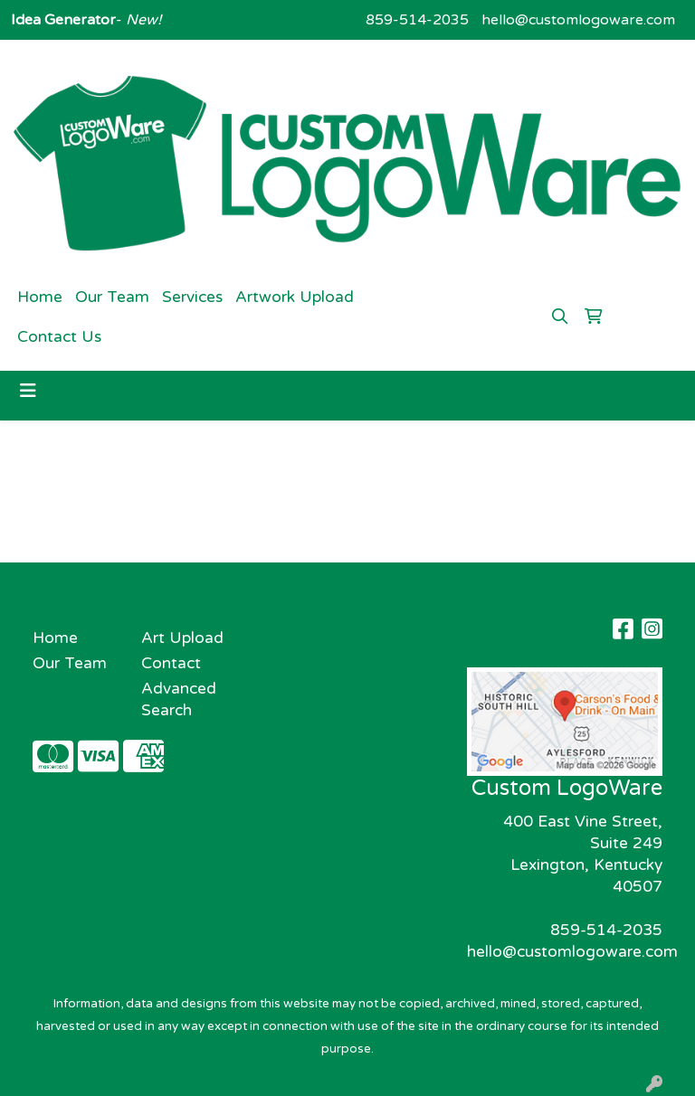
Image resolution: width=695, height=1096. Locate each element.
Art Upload (182, 637)
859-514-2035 (417, 20)
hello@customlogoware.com (578, 20)
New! (141, 20)
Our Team (112, 297)
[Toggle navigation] (28, 391)
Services (192, 297)
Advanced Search (178, 699)
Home (39, 297)
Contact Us (59, 336)
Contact (171, 663)
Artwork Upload (294, 297)
